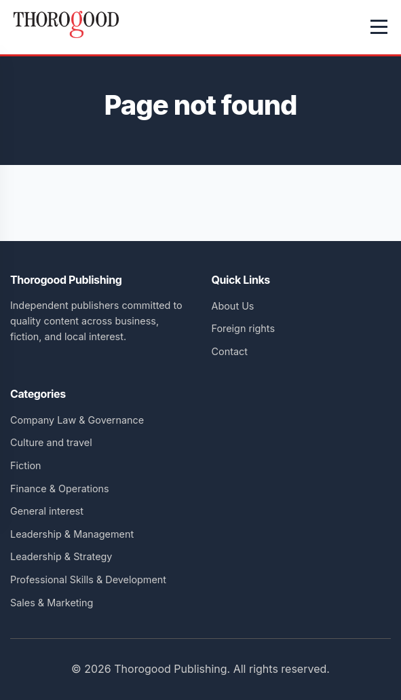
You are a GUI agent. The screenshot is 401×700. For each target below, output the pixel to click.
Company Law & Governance (77, 420)
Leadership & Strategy (61, 556)
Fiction (25, 465)
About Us (233, 306)
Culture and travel (51, 442)
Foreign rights (243, 328)
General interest (46, 511)
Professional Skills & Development (88, 579)
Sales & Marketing (51, 602)
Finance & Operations (59, 488)
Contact (230, 351)
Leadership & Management (72, 534)
